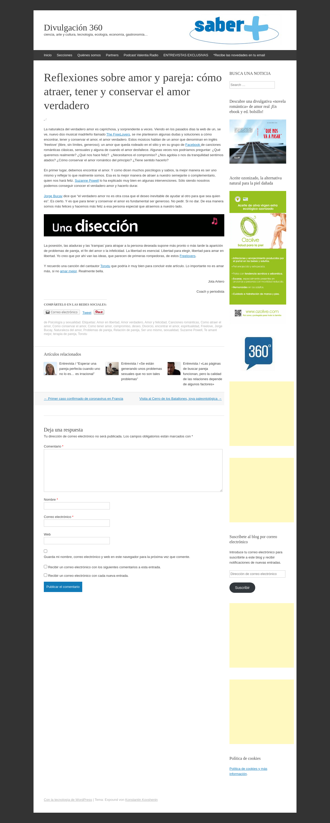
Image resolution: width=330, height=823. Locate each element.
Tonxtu (105, 266)
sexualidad (171, 330)
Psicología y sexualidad (64, 322)
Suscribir (242, 588)
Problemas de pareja (97, 330)
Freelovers (187, 256)
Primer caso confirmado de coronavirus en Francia (83, 399)
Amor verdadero (132, 322)
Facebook (193, 145)
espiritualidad (190, 326)
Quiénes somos (89, 55)
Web (47, 534)
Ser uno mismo (151, 330)
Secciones (64, 55)
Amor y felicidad (156, 322)
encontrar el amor (167, 326)
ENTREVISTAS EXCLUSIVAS (185, 55)
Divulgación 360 (73, 27)
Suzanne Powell (87, 180)
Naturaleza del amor (67, 330)
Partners (112, 55)
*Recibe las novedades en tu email (239, 55)
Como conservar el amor (69, 326)
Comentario (53, 446)
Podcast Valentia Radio (141, 55)
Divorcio (147, 326)
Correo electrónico (58, 517)
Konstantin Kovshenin (141, 800)
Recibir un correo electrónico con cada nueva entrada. (88, 576)
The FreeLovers (118, 134)
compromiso (121, 326)
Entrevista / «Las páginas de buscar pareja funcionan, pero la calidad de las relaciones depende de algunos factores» (202, 374)
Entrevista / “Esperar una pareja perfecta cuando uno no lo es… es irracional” (79, 369)
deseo (136, 326)
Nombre (51, 499)
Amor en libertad (108, 322)
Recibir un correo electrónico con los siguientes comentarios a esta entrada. (104, 567)
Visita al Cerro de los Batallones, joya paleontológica (180, 399)
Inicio (48, 55)
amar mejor (68, 271)
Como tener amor (100, 326)
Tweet (87, 313)
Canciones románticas (183, 322)
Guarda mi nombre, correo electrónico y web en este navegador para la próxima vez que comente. (117, 557)
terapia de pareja (64, 334)
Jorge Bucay (53, 196)
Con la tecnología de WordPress (68, 800)
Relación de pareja (126, 330)
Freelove (207, 326)
